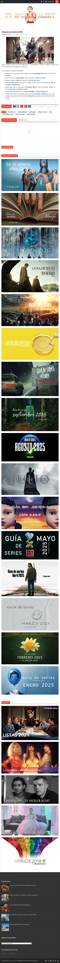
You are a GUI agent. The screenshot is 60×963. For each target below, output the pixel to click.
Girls (50, 112)
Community (32, 112)
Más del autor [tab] (22, 120)
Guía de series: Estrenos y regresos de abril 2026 (23, 914)
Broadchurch (11, 112)
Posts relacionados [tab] (9, 120)
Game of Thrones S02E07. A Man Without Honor (23, 885)
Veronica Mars (31, 114)
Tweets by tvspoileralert (8, 953)
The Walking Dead (8, 114)
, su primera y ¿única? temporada (23, 895)
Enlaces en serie (42, 112)
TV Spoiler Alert (6, 34)
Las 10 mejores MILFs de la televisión (20, 905)
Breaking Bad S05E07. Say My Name (19, 924)
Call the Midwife (22, 112)
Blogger (36, 960)
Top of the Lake (20, 114)
